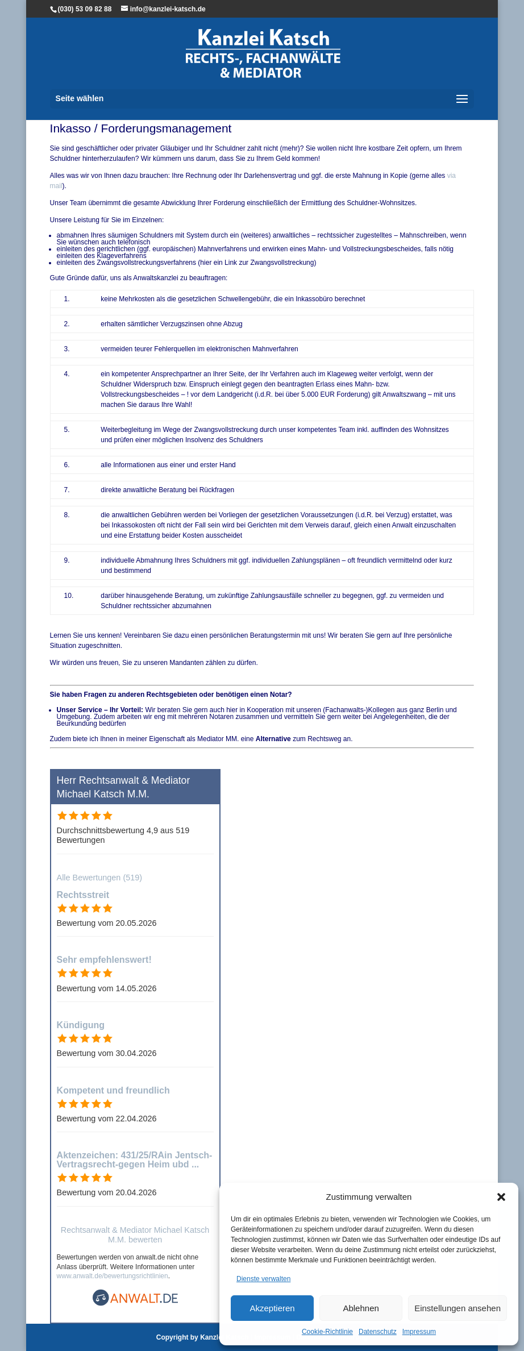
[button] (501, 1197)
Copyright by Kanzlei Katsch (202, 1337)
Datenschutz (378, 1332)
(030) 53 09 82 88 (85, 9)
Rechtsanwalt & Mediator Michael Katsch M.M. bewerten (135, 1234)
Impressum (419, 1332)
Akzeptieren (271, 1308)
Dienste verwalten (263, 1279)
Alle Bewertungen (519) (99, 877)
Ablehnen (361, 1308)
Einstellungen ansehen (457, 1308)
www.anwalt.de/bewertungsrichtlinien (112, 1276)
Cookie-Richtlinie (327, 1332)
